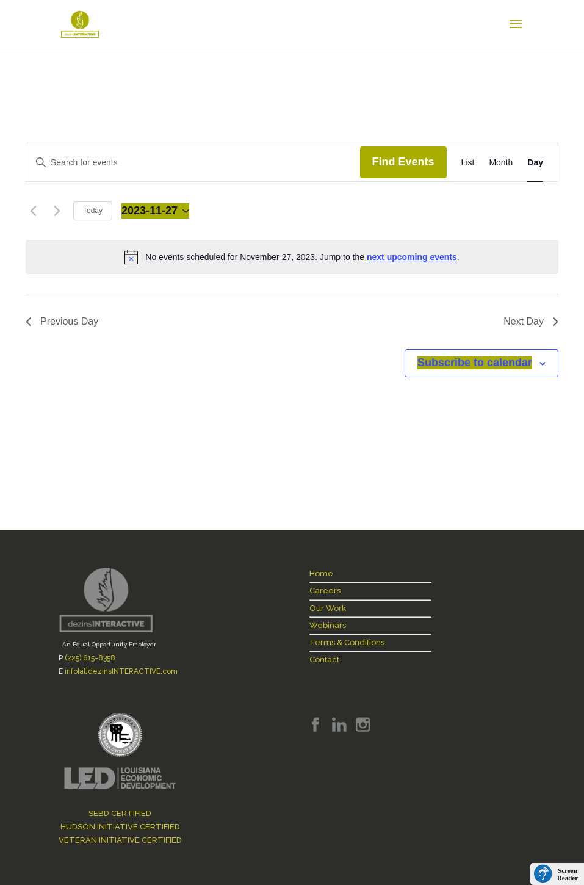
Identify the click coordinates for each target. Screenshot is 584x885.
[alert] (292, 257)
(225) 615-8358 (90, 658)
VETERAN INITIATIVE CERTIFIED (120, 840)
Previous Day (62, 321)
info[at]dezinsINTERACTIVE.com (121, 671)
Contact (324, 659)
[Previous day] (33, 211)
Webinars (327, 625)
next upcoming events (412, 257)
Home (321, 573)
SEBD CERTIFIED (119, 813)
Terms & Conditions (346, 642)
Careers (325, 590)
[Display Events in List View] (468, 162)
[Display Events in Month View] (501, 162)
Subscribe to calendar (474, 362)
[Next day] (56, 211)
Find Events (403, 162)
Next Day (530, 321)
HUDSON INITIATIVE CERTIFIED (120, 826)
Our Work (327, 608)
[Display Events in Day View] (535, 162)
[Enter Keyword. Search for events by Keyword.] (193, 162)
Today (93, 210)
